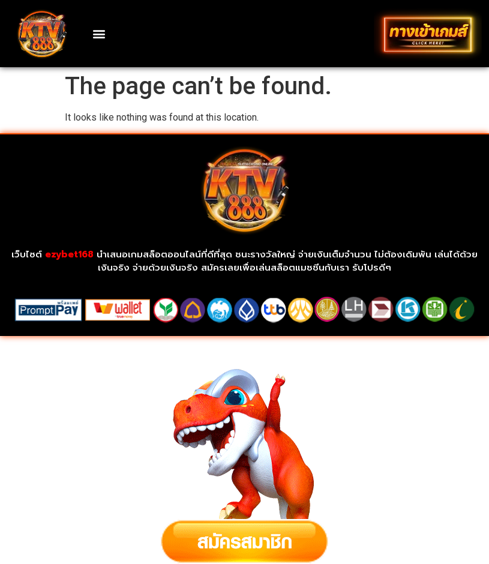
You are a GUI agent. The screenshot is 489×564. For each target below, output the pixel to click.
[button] (99, 33)
